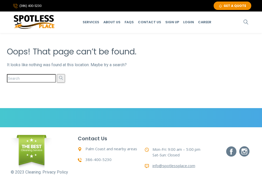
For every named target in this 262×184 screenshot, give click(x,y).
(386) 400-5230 (30, 6)
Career (204, 22)
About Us (112, 22)
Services (91, 22)
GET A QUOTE (232, 6)
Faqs (129, 22)
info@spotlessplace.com (173, 165)
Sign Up (172, 22)
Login (188, 22)
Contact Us (149, 22)
